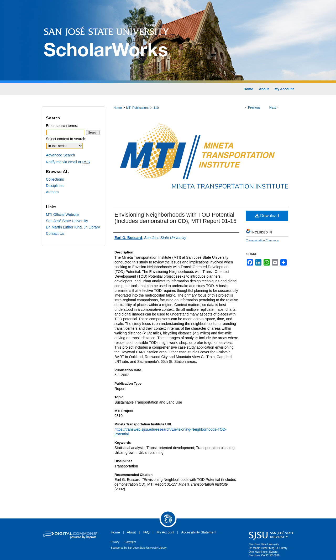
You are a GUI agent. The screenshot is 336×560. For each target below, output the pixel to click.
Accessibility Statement (198, 532)
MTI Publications (137, 108)
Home (117, 108)
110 (156, 108)
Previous (254, 107)
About (131, 532)
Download (267, 215)
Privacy (115, 542)
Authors (52, 192)
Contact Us (55, 233)
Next (272, 107)
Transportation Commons (262, 240)
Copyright (130, 542)
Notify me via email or (68, 162)
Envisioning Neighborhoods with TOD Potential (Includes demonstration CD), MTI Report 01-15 (175, 217)
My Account (165, 532)
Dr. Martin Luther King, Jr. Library (73, 227)
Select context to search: (66, 139)
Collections (55, 179)
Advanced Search (60, 155)
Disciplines (55, 186)
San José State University (67, 221)
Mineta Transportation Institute (229, 186)
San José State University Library (147, 547)
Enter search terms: (62, 126)
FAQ (146, 532)
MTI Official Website (62, 214)
